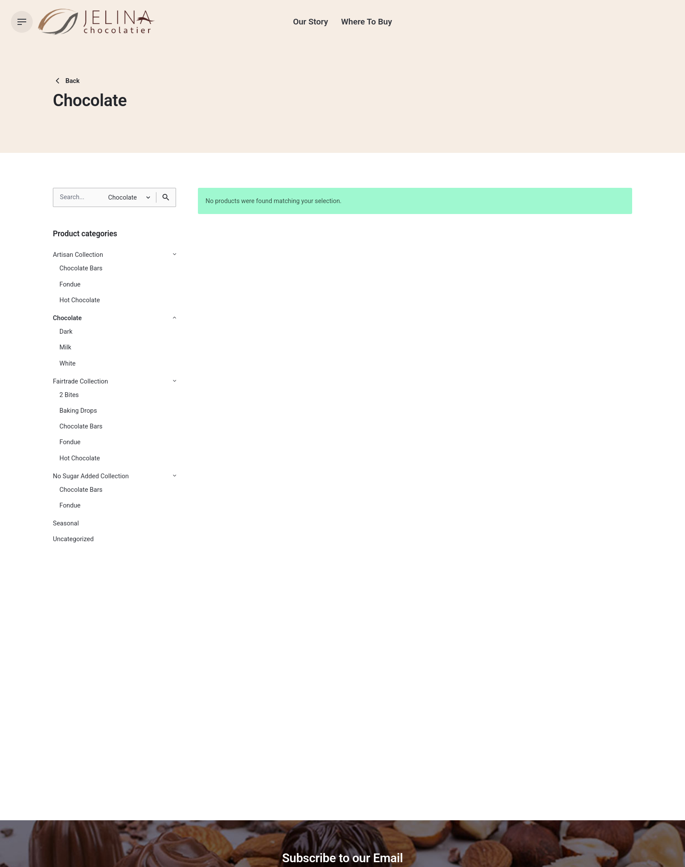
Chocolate (67, 318)
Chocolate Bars (81, 268)
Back (66, 80)
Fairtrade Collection (80, 381)
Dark (66, 331)
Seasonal (66, 523)
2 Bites (69, 395)
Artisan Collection (78, 255)
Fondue (69, 284)
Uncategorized (73, 539)
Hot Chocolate (79, 300)
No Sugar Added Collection (91, 476)
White (67, 363)
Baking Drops (78, 411)
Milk (65, 347)
